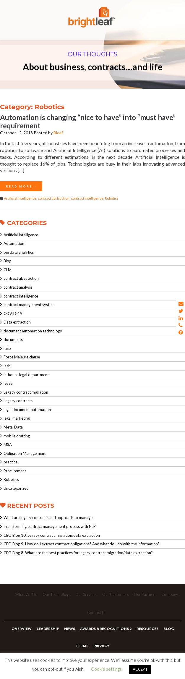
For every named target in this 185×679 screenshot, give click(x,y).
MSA (8, 444)
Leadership (48, 628)
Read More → (21, 186)
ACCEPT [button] (140, 669)
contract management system (29, 304)
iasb (7, 365)
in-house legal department (26, 374)
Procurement (15, 470)
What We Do (26, 594)
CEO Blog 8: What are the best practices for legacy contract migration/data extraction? (78, 552)
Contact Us (96, 612)
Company (169, 594)
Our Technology (56, 594)
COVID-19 (13, 313)
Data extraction (17, 322)
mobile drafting (17, 436)
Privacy (101, 646)
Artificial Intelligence (20, 198)
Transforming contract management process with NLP (50, 526)
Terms (82, 646)
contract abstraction (53, 198)
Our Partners (145, 594)
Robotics (112, 198)
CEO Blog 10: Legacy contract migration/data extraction (52, 535)
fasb (7, 348)
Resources (147, 628)
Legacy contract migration (26, 392)
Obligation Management (25, 453)
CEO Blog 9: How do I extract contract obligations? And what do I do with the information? (82, 543)
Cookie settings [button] (106, 669)
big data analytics (19, 252)
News (69, 628)
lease (8, 383)
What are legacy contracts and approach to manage (48, 517)
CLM (8, 269)
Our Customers (115, 594)
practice (10, 462)
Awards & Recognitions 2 (106, 628)
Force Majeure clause (22, 357)
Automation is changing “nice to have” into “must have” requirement (88, 121)
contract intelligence (87, 198)
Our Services (86, 594)
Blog (7, 260)
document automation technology (33, 331)
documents (13, 339)
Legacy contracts (18, 400)
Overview (22, 628)
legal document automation (27, 409)
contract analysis (18, 287)
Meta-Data (13, 427)
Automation (14, 243)
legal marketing (17, 418)
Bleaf (58, 132)
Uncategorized (16, 488)
